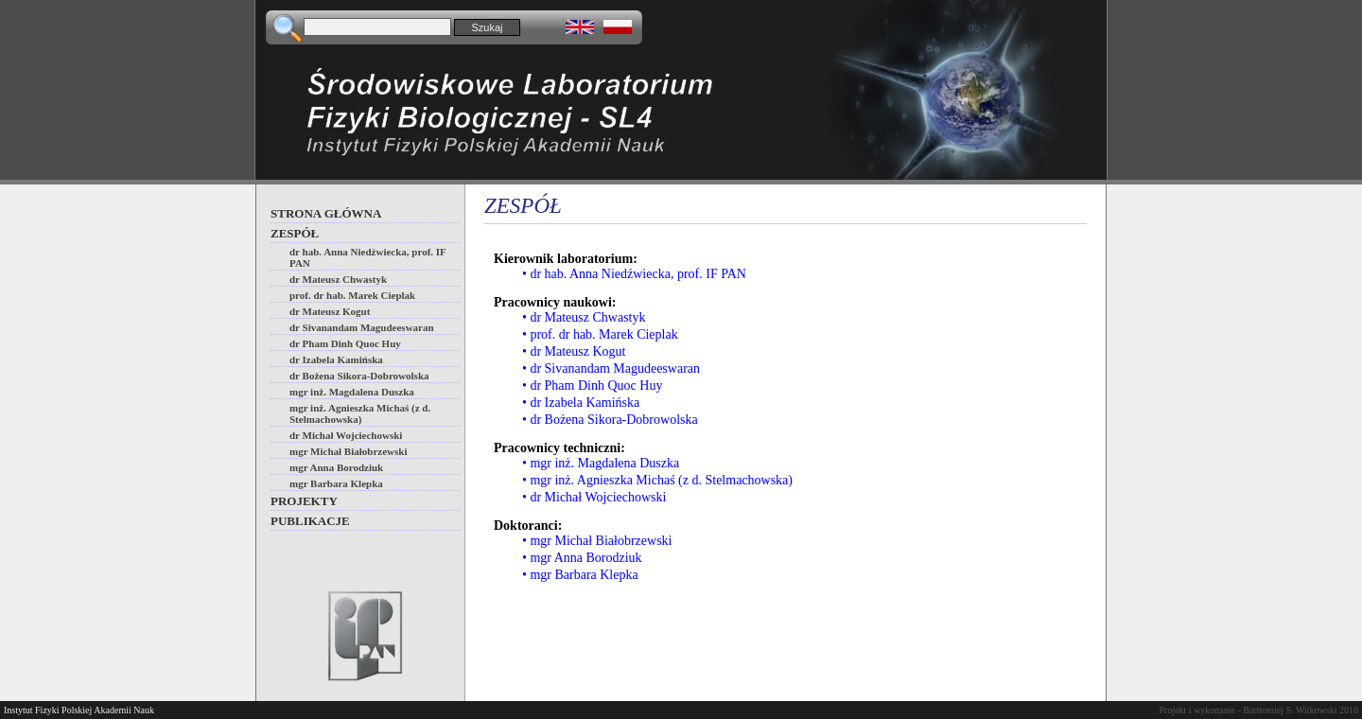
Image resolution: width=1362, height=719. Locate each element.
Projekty (304, 501)
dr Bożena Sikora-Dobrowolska (359, 375)
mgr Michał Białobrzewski (348, 451)
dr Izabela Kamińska (336, 359)
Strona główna (326, 213)
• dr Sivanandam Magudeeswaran (611, 368)
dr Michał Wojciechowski (345, 435)
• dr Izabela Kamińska (580, 402)
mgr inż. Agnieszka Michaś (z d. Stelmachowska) (359, 413)
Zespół (295, 233)
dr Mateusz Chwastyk (338, 279)
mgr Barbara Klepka (336, 483)
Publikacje (310, 521)
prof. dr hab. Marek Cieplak (352, 295)
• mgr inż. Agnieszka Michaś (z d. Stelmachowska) (657, 480)
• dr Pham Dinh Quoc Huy (592, 385)
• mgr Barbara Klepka (580, 575)
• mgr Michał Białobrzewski (597, 541)
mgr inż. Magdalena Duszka (351, 391)
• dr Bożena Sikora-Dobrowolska (610, 419)
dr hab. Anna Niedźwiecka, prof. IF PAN (367, 257)
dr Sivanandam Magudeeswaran (361, 327)
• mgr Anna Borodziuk (582, 558)
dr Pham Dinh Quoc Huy (345, 343)
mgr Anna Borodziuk (336, 467)
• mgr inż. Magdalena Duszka (600, 463)
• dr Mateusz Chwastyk (584, 317)
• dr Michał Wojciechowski (594, 497)
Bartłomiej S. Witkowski (1289, 710)
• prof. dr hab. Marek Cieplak (600, 334)
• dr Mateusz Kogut (574, 351)
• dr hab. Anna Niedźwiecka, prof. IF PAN (634, 274)
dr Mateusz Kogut (329, 311)
